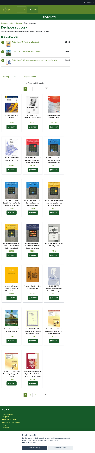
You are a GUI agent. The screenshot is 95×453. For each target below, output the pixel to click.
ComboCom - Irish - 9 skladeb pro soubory (26, 51)
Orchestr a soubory (7, 23)
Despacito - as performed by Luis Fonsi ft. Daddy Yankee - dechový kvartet (32, 374)
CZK (22, 9)
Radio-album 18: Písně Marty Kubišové (25, 42)
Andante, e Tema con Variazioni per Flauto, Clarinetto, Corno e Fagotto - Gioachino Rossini (12, 290)
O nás (5, 425)
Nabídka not (47, 17)
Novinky (6, 77)
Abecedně (16, 77)
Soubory (19, 23)
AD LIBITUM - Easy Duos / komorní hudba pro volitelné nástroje (53, 160)
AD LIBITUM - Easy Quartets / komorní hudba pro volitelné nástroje (11, 203)
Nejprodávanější (30, 77)
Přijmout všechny (34, 447)
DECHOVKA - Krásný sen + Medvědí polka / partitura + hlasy (11, 374)
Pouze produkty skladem (36, 83)
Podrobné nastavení (29, 442)
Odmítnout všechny (60, 447)
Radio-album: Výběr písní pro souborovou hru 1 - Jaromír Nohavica (34, 60)
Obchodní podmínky (10, 419)
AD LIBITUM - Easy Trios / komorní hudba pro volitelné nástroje (32, 203)
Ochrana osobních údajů (11, 422)
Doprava (6, 417)
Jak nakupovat (8, 414)
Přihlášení (89, 3)
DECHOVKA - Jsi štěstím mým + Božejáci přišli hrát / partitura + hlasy (53, 331)
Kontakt (6, 428)
